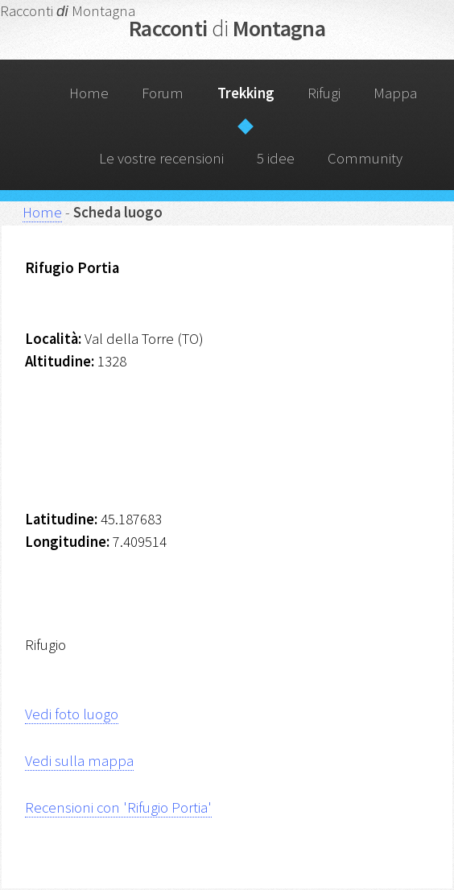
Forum (163, 93)
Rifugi (323, 93)
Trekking (245, 93)
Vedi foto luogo (71, 714)
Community (365, 158)
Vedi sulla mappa (79, 760)
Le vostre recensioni (161, 158)
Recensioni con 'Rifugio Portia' (118, 807)
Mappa (395, 93)
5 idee (276, 158)
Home (89, 93)
